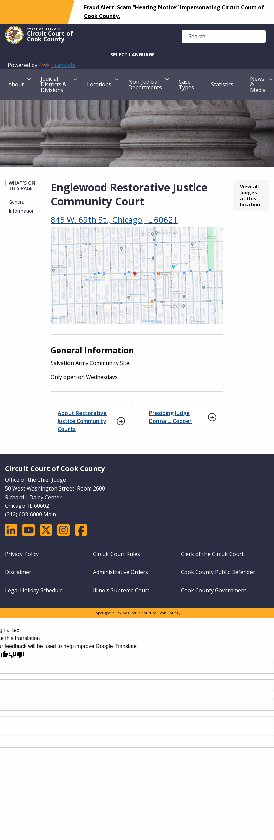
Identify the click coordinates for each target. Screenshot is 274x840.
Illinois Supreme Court (121, 590)
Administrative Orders (120, 572)
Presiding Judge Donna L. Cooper (170, 417)
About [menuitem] (16, 84)
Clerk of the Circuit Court (212, 554)
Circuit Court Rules (116, 554)
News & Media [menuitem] (258, 84)
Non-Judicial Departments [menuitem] (145, 84)
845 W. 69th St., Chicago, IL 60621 (114, 219)
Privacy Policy (22, 554)
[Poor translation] (16, 654)
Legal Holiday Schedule (34, 590)
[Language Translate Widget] (137, 54)
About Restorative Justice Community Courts (82, 421)
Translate (57, 65)
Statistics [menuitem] (222, 84)
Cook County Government (213, 590)
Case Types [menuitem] (186, 84)
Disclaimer (18, 572)
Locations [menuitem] (99, 84)
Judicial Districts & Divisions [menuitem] (53, 84)
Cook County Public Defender (218, 572)
